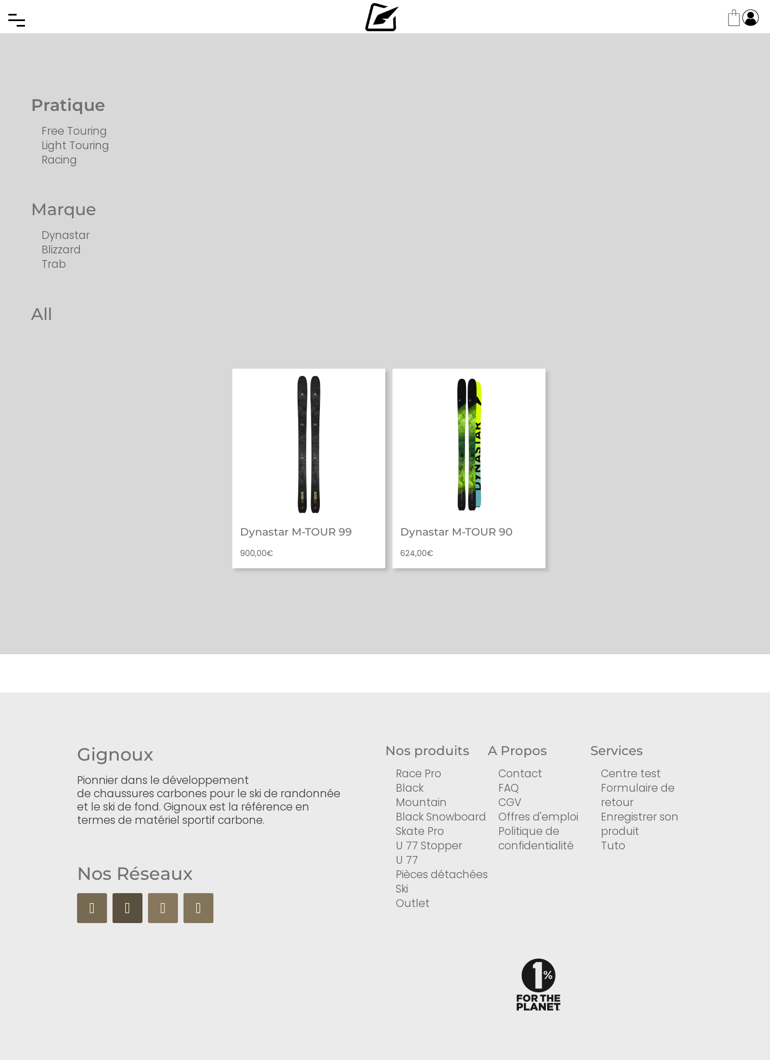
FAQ (508, 788)
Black (410, 788)
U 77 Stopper (429, 845)
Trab (54, 264)
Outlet (413, 903)
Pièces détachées (442, 874)
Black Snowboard (441, 816)
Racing (59, 159)
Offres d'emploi (538, 816)
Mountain (421, 802)
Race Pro (418, 773)
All (41, 314)
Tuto (613, 845)
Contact (520, 773)
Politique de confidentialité (536, 838)
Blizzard (61, 249)
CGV (510, 802)
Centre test (631, 773)
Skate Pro (420, 831)
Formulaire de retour (638, 795)
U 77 (407, 860)
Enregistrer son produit (640, 824)
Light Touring (75, 145)
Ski (402, 888)
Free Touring (74, 131)
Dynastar (66, 235)
